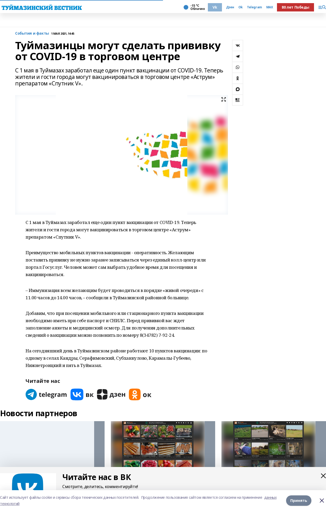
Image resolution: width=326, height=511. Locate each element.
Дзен (230, 7)
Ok (240, 7)
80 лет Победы (295, 7)
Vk (215, 7)
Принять (298, 500)
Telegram (254, 7)
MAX (269, 7)
